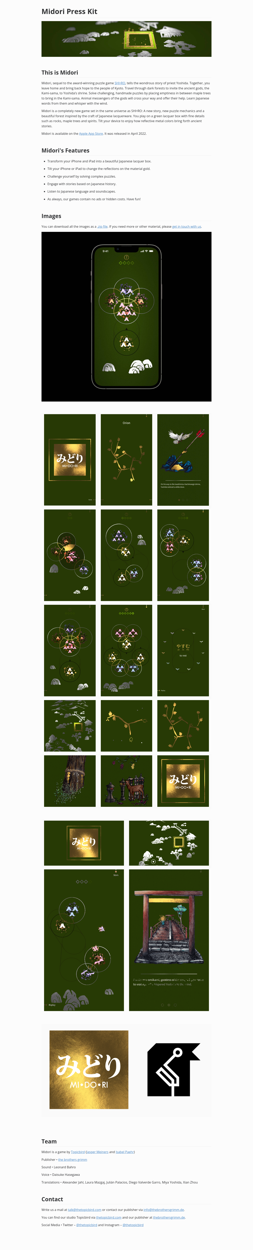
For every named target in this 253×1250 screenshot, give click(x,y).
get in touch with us (186, 226)
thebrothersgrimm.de (169, 1217)
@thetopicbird (86, 1225)
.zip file (102, 226)
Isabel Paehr (125, 1152)
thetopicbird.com (108, 1217)
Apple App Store (91, 133)
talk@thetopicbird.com (84, 1210)
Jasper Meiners (98, 1152)
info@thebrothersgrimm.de (163, 1210)
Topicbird (78, 1152)
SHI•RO (120, 83)
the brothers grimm (72, 1159)
